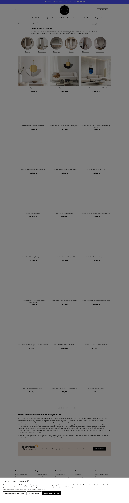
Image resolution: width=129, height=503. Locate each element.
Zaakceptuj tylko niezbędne (14, 493)
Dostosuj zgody (34, 493)
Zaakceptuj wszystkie (51, 493)
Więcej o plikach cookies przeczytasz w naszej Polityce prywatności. (24, 489)
